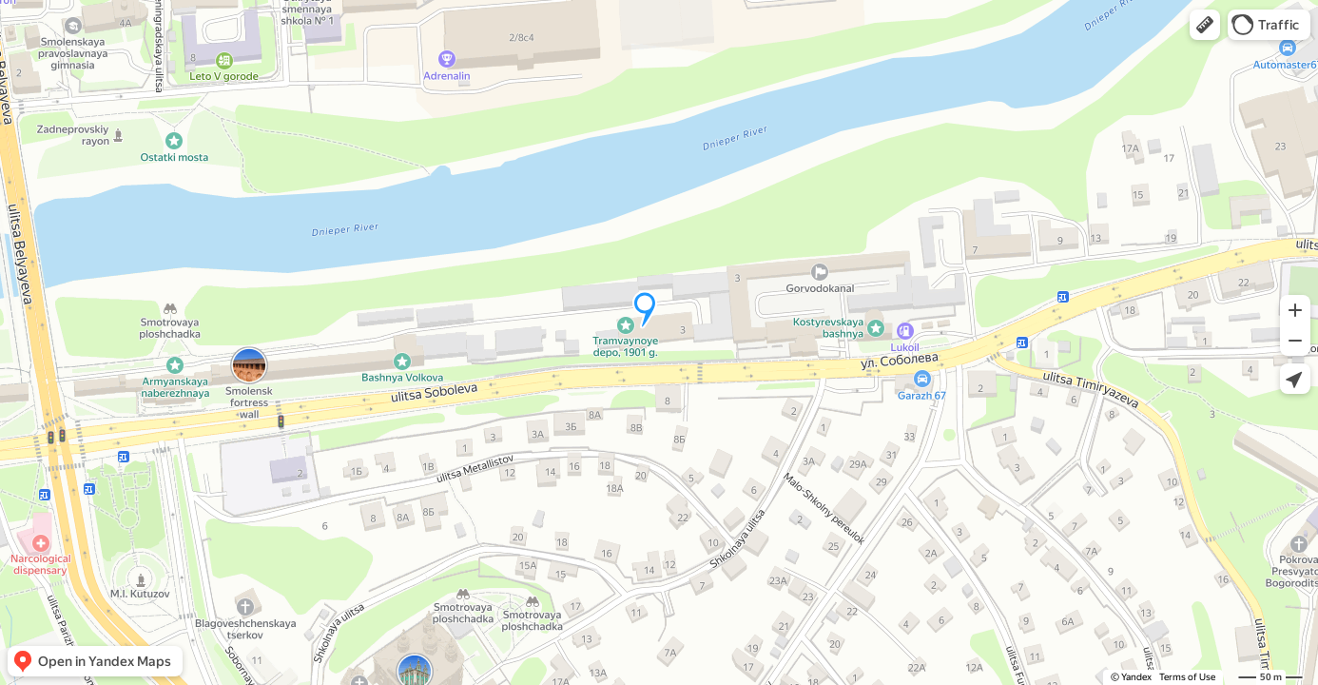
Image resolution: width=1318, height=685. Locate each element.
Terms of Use (1187, 677)
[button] (1205, 25)
